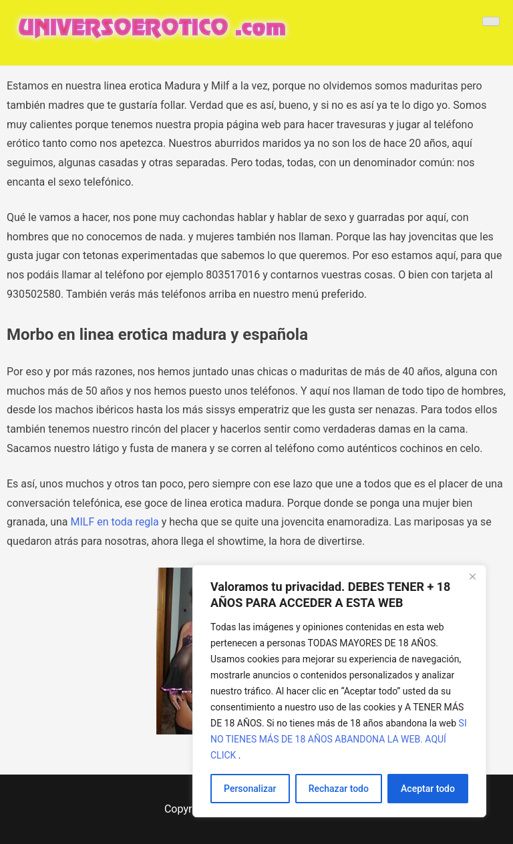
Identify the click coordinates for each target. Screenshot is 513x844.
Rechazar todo (339, 788)
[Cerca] (472, 576)
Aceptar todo (428, 788)
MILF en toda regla (115, 521)
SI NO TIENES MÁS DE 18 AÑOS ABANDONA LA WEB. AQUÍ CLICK (338, 739)
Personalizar (250, 788)
